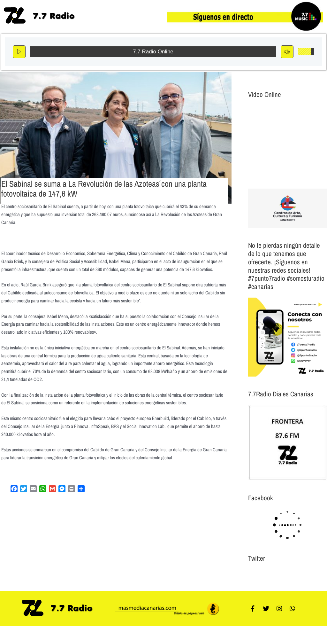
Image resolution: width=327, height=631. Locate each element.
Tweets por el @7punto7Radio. (275, 573)
